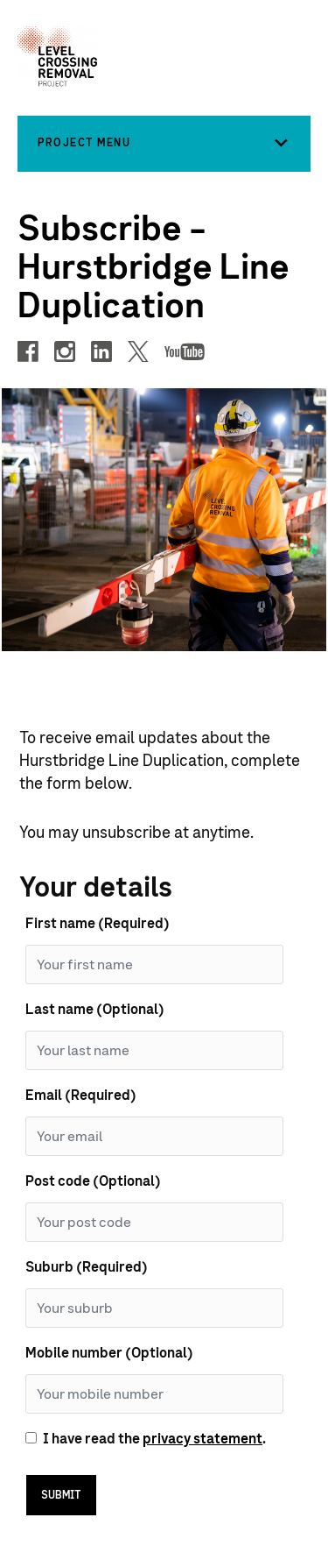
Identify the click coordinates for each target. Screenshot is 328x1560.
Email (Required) (80, 1095)
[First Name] (154, 964)
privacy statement (202, 1439)
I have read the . (154, 1439)
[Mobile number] (154, 1394)
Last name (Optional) (94, 1010)
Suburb (86, 1267)
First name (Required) (97, 924)
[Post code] (154, 1222)
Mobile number (109, 1353)
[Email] (154, 1136)
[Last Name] (154, 1050)
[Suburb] (154, 1308)
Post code (93, 1181)
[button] (164, 143)
